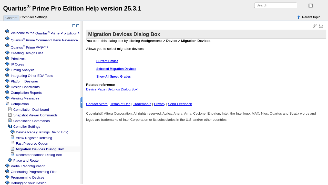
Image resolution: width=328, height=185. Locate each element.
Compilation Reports (26, 93)
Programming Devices (27, 177)
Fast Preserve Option (32, 143)
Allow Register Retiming (34, 138)
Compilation (20, 104)
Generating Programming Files (34, 172)
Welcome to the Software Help (55, 33)
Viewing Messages (25, 98)
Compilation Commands (31, 121)
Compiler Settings (33, 17)
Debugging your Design (28, 183)
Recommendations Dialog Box (39, 155)
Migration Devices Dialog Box (40, 149)
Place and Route (26, 160)
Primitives (18, 59)
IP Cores (17, 64)
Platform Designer (24, 81)
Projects (29, 47)
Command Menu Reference (44, 40)
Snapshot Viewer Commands (35, 115)
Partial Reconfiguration (28, 166)
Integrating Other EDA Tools (32, 76)
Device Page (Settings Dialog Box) (42, 132)
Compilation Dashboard (31, 110)
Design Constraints (25, 87)
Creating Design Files (27, 53)
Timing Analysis (22, 70)
